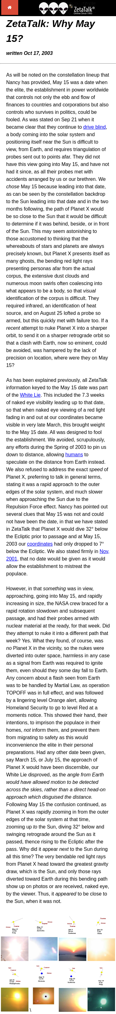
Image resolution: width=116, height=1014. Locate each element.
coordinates (40, 544)
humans (74, 454)
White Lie (30, 395)
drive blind (94, 127)
